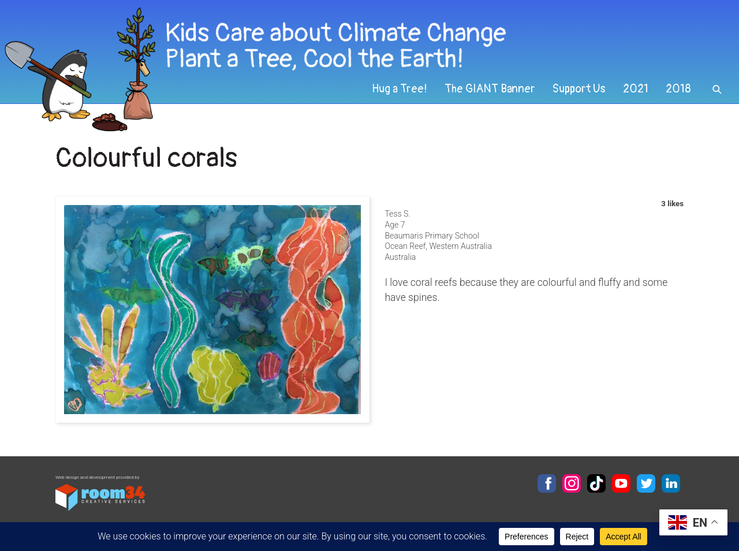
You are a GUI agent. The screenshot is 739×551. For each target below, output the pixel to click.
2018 (678, 89)
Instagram (571, 483)
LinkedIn (671, 483)
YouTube (621, 483)
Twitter (646, 483)
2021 (635, 89)
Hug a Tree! (399, 89)
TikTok (596, 483)
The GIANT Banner (490, 89)
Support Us (579, 89)
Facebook (547, 483)
